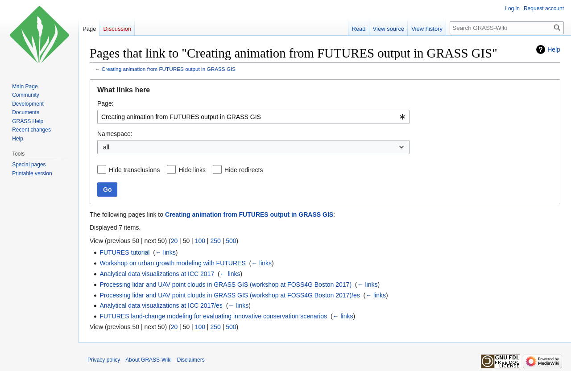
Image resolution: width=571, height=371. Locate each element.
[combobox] (253, 117)
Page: (105, 103)
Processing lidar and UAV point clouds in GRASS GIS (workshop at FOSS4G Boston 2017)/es (229, 295)
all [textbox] (106, 147)
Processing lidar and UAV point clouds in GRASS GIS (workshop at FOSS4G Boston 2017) (225, 284)
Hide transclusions (134, 169)
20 (174, 240)
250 (215, 240)
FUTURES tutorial (124, 252)
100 (200, 240)
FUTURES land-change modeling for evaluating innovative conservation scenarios (213, 316)
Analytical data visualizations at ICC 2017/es (160, 305)
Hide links (192, 169)
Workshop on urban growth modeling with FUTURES (172, 263)
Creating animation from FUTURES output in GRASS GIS (169, 69)
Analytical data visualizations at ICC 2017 (156, 273)
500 (231, 240)
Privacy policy (103, 360)
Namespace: (114, 133)
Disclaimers (191, 360)
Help (553, 49)
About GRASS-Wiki (148, 360)
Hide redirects (243, 169)
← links (165, 252)
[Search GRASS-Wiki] (507, 27)
